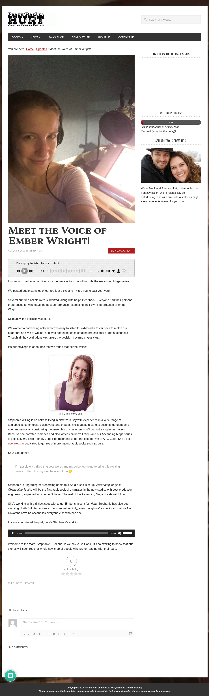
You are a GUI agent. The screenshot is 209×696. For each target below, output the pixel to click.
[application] (71, 533)
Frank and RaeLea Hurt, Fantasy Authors (32, 19)
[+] (74, 633)
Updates (29, 583)
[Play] (13, 533)
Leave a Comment (121, 251)
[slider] (66, 533)
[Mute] (120, 533)
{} (69, 633)
